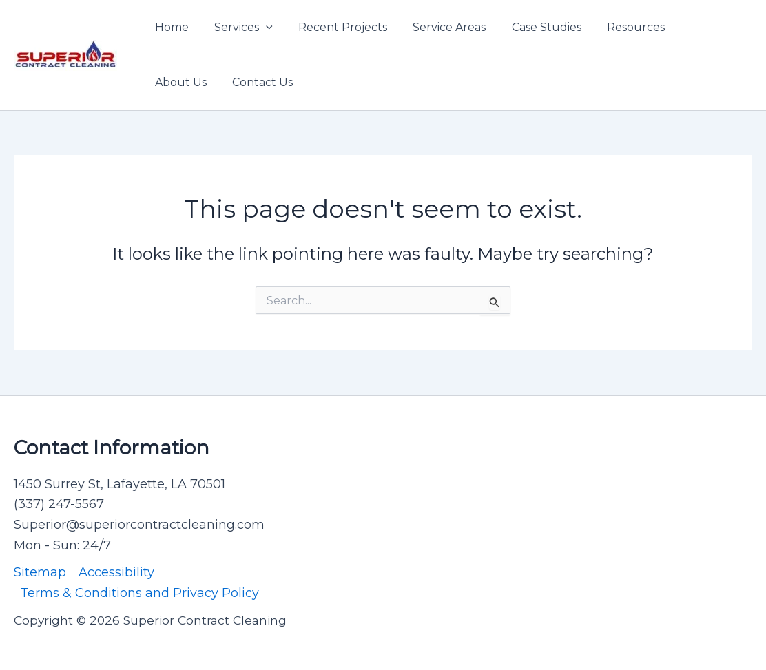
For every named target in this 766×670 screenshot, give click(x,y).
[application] (260, 27)
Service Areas (436, 27)
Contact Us (183, 82)
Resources (616, 27)
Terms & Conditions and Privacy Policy (139, 592)
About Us (692, 27)
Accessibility (116, 572)
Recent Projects (333, 27)
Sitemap (40, 572)
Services (238, 27)
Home (170, 27)
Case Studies (530, 27)
